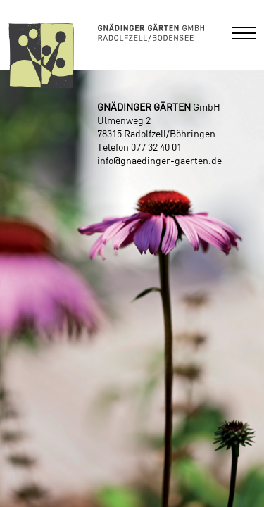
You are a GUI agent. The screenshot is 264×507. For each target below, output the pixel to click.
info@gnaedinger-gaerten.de (159, 161)
